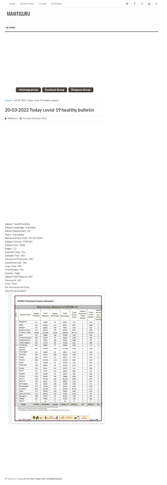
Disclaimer (56, 3)
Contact (43, 3)
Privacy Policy (27, 3)
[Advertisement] (83, 59)
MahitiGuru (18, 13)
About (12, 3)
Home (10, 27)
